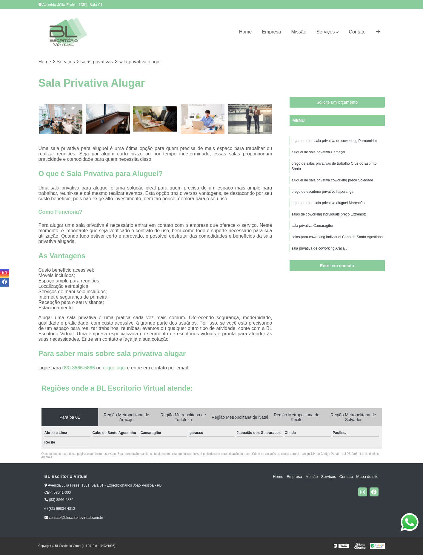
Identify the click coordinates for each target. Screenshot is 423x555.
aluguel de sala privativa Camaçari (319, 152)
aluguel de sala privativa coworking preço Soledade (332, 180)
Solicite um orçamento (337, 102)
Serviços (325, 31)
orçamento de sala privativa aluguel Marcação (328, 203)
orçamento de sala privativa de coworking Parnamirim (334, 141)
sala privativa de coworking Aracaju (319, 248)
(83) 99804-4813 (59, 509)
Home (245, 31)
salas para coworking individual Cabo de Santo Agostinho (337, 237)
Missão (298, 31)
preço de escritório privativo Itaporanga (322, 191)
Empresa (271, 31)
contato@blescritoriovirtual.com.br (73, 518)
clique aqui (114, 367)
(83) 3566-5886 (79, 367)
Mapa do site (367, 476)
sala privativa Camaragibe (312, 226)
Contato (357, 31)
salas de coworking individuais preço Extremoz (329, 214)
